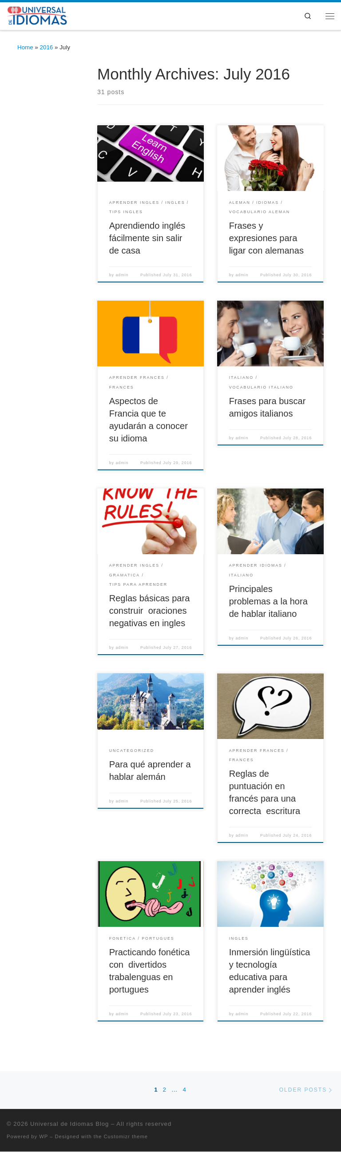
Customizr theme (126, 1137)
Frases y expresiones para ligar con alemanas (266, 238)
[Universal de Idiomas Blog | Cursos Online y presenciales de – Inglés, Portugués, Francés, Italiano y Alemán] (39, 15)
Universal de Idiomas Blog (69, 1124)
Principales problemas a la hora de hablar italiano (268, 601)
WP (43, 1137)
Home (25, 47)
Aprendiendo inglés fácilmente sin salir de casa (147, 238)
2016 (46, 47)
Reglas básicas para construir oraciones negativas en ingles (149, 611)
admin (121, 275)
